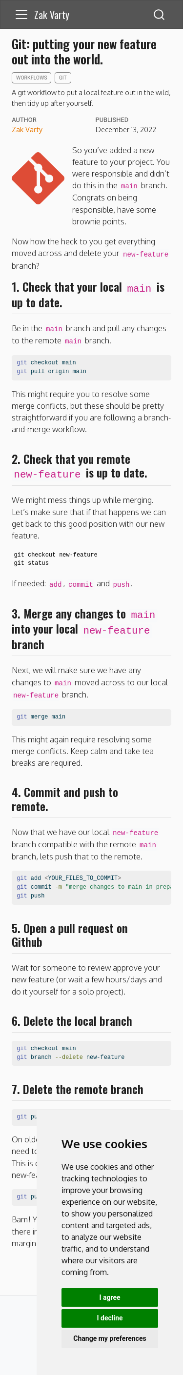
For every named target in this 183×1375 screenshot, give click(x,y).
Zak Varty (27, 129)
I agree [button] (109, 1297)
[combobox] (159, 14)
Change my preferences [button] (109, 1338)
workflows (31, 78)
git (63, 78)
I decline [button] (109, 1318)
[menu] (21, 14)
